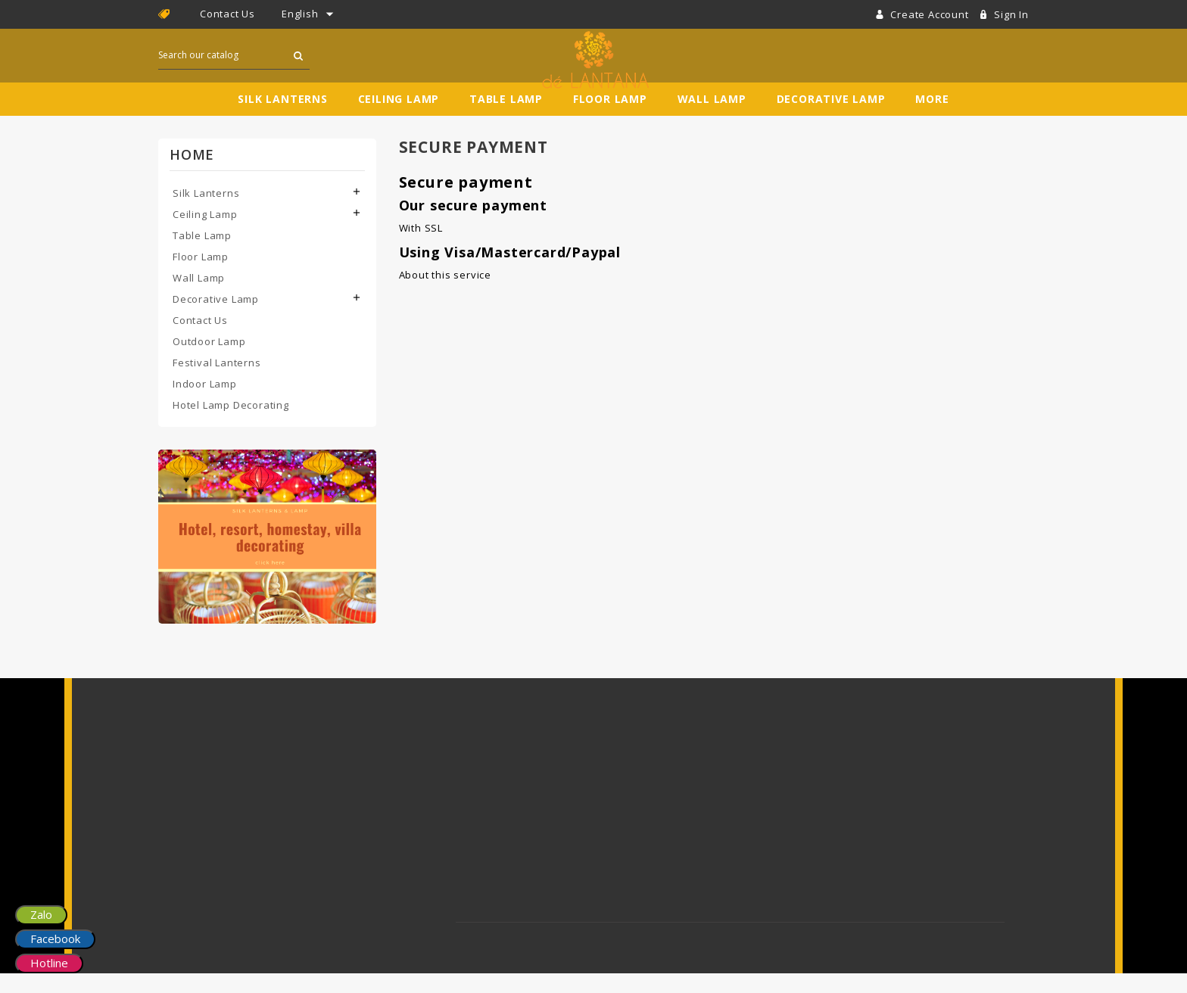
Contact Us (227, 13)
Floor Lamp (610, 118)
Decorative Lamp (831, 118)
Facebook (55, 938)
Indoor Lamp (205, 403)
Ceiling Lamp (399, 118)
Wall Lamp (712, 118)
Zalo (41, 914)
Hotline (49, 962)
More (932, 118)
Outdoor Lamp (209, 361)
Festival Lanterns (217, 382)
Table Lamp (506, 118)
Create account (930, 14)
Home (192, 174)
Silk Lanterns (282, 118)
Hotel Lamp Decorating (231, 424)
